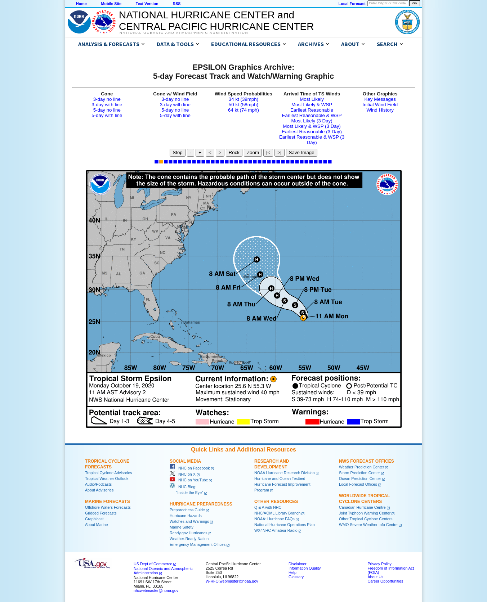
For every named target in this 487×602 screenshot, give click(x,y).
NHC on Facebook (190, 468)
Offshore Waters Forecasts (108, 507)
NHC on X (183, 474)
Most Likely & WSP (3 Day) (311, 126)
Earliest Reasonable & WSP (312, 115)
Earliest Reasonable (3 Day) (312, 131)
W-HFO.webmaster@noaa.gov (232, 581)
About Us (375, 577)
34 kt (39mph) (243, 99)
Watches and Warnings (189, 521)
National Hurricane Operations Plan (284, 524)
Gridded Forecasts (101, 513)
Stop (177, 152)
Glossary (296, 577)
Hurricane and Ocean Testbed (279, 478)
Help (292, 572)
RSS (176, 3)
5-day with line (106, 115)
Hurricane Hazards (186, 515)
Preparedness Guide (187, 510)
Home (81, 3)
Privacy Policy (379, 564)
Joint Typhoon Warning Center (364, 513)
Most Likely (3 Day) (311, 120)
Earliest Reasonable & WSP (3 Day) (311, 139)
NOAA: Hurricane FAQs (274, 519)
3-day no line (107, 99)
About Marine (96, 524)
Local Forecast (352, 3)
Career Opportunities (385, 581)
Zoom (253, 152)
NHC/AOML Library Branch (277, 513)
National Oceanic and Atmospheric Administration (184, 33)
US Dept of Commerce (153, 564)
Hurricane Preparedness (201, 504)
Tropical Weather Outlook (106, 478)
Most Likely (312, 99)
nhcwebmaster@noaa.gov (156, 590)
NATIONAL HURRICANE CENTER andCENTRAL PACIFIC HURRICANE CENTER (216, 20)
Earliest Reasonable (311, 110)
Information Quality (305, 568)
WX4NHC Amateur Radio (276, 530)
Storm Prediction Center (359, 473)
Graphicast (94, 519)
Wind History (380, 110)
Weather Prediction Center (361, 467)
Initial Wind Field (380, 104)
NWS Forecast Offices (366, 461)
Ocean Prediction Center (360, 478)
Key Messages (380, 99)
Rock (234, 152)
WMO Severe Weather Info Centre (368, 524)
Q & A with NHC (267, 507)
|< (268, 152)
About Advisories (99, 490)
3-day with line (106, 104)
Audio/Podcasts (98, 484)
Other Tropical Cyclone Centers (366, 519)
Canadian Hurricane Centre (362, 507)
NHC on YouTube (189, 480)
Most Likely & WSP (311, 104)
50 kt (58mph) (243, 104)
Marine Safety (181, 527)
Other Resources (276, 501)
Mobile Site (111, 3)
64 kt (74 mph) (243, 110)
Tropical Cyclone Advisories (108, 473)
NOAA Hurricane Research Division (284, 473)
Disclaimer (298, 564)
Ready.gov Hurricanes (188, 533)
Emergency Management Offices (197, 544)
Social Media (185, 461)
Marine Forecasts (107, 501)
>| (279, 152)
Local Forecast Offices (358, 484)
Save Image (301, 152)
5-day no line (107, 110)
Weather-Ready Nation (189, 538)
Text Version (147, 3)
